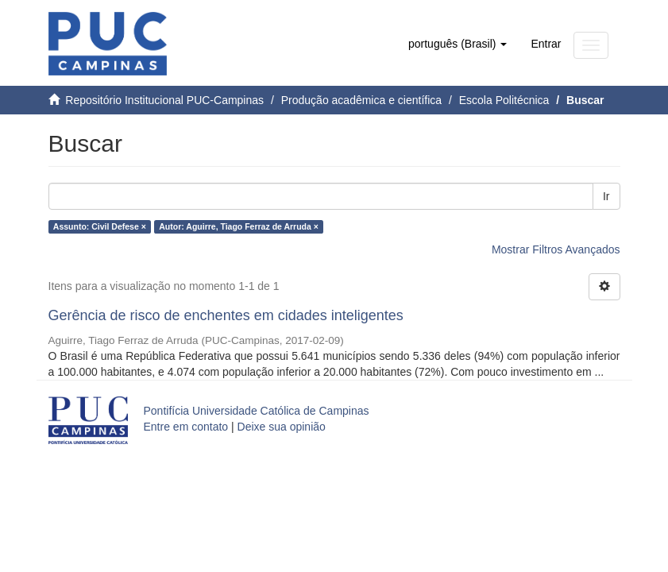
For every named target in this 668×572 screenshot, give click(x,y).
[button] (457, 44)
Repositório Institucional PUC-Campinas (164, 100)
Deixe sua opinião (281, 426)
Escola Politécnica (504, 100)
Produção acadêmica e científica (361, 100)
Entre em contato (186, 426)
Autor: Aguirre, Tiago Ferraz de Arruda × (239, 226)
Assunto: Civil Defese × (99, 226)
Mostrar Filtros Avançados (556, 249)
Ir (606, 196)
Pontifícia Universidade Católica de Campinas (256, 410)
